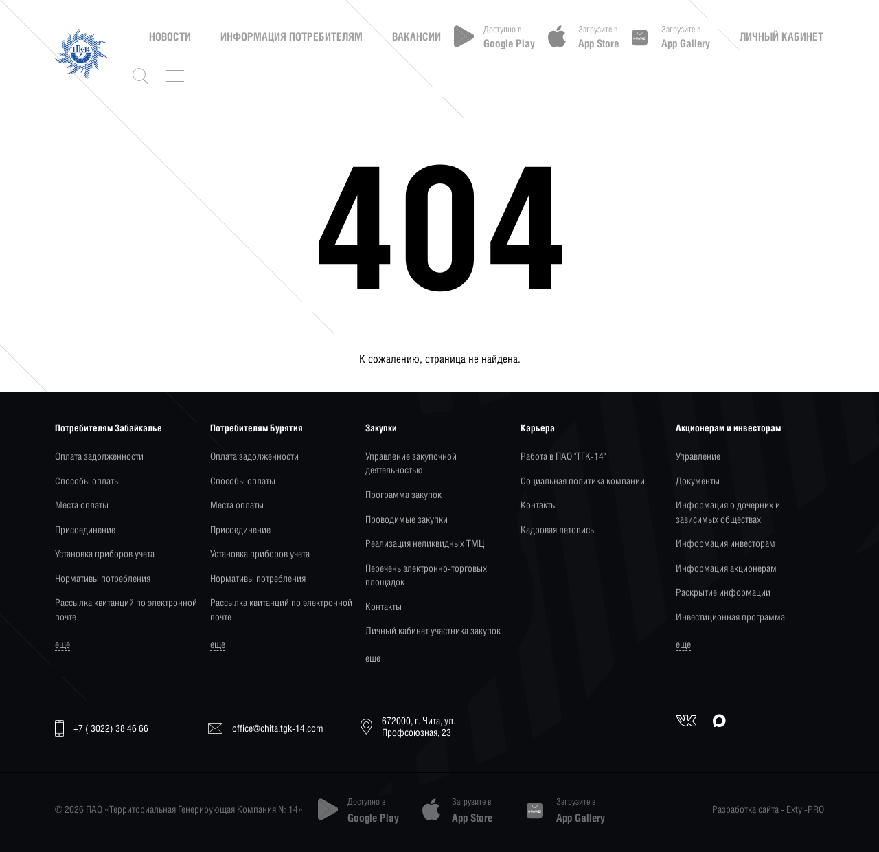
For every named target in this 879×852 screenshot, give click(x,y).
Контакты (383, 606)
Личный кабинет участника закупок (433, 630)
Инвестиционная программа (730, 617)
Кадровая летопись (557, 529)
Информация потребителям (291, 36)
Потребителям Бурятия (256, 428)
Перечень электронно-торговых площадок (426, 574)
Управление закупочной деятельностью (411, 462)
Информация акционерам (726, 568)
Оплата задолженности (99, 456)
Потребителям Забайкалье (108, 428)
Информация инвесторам (725, 543)
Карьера (538, 428)
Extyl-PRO (805, 809)
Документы (698, 480)
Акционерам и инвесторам (728, 428)
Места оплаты (82, 505)
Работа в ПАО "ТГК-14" (563, 456)
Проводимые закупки (406, 519)
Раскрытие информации (723, 592)
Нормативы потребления (102, 578)
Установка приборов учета (105, 553)
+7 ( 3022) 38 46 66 (101, 728)
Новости (170, 36)
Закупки (381, 428)
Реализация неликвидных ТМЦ (424, 543)
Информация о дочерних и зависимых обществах (728, 511)
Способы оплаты (87, 480)
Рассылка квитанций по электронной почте (126, 609)
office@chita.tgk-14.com (266, 728)
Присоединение (85, 529)
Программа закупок (403, 494)
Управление (698, 456)
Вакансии (416, 36)
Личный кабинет (781, 36)
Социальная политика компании (583, 480)
